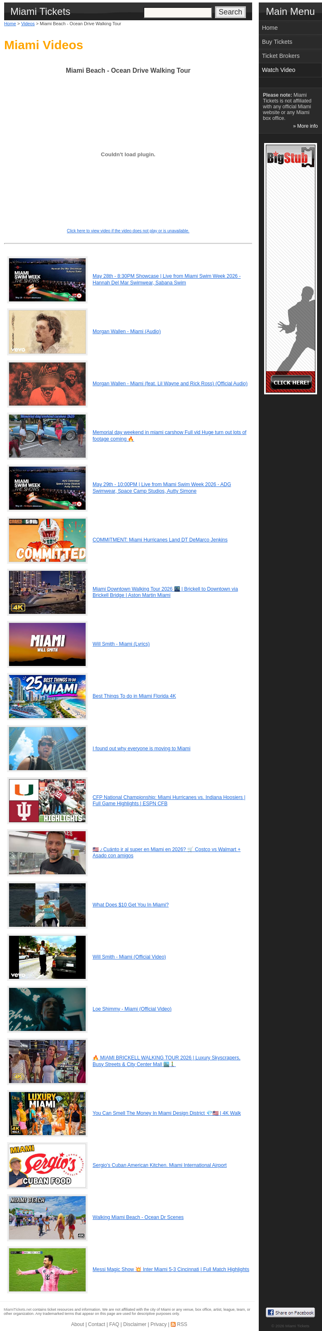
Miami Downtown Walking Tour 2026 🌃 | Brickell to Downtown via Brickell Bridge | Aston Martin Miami (165, 592)
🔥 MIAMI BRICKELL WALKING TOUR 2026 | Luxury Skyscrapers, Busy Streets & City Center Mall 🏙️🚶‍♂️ (167, 1061)
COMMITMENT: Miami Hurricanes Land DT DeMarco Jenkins (160, 540)
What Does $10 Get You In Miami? (131, 905)
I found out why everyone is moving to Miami (142, 748)
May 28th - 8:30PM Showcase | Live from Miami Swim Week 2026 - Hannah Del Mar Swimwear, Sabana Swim (167, 279)
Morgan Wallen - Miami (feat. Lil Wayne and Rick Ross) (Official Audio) (170, 383)
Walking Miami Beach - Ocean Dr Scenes (138, 1217)
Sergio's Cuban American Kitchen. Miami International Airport (160, 1165)
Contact (96, 1324)
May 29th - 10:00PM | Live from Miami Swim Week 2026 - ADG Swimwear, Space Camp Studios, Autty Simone (162, 488)
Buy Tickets (277, 41)
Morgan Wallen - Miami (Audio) (127, 331)
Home (10, 23)
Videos (28, 23)
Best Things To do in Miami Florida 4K (134, 696)
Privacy (158, 1324)
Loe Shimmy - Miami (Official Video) (132, 1009)
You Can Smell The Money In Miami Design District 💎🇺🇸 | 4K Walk (167, 1113)
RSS (182, 1324)
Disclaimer (134, 1324)
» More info (305, 126)
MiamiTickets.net (17, 1309)
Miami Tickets (297, 1326)
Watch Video (279, 70)
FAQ (114, 1324)
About (77, 1324)
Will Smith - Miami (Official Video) (129, 957)
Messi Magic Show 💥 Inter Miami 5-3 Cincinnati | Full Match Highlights (171, 1269)
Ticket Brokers (281, 55)
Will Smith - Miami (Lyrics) (121, 644)
